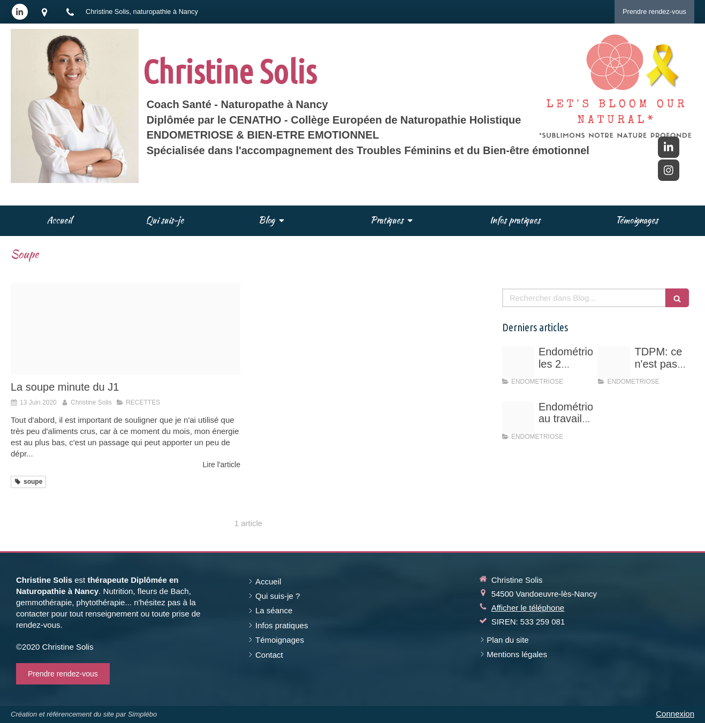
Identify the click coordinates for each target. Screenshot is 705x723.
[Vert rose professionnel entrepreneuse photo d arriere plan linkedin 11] (614, 362)
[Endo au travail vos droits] (518, 417)
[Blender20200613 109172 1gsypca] (125, 329)
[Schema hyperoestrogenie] (518, 362)
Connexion (675, 713)
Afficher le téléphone (528, 607)
